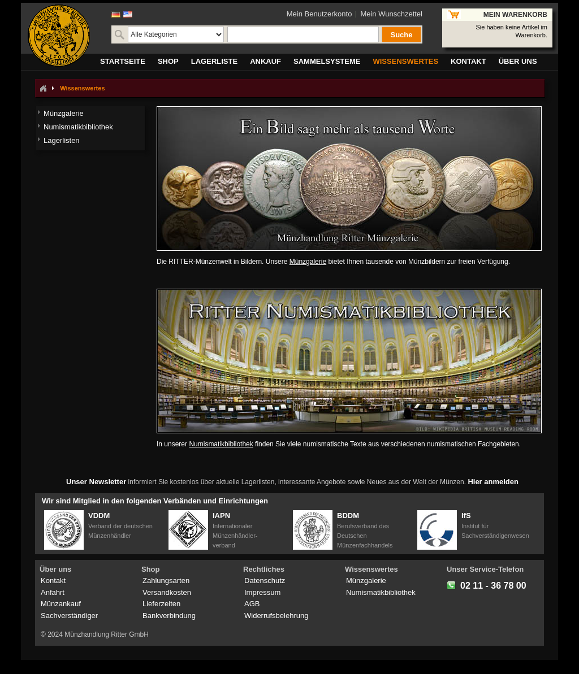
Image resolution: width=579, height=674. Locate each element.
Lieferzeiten (161, 603)
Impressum (262, 592)
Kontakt (53, 580)
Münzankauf (61, 603)
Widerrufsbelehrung (276, 615)
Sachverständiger (69, 615)
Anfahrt (52, 592)
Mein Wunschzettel (391, 14)
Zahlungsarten (165, 580)
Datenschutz (264, 580)
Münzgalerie (308, 262)
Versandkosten (166, 592)
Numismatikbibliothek (221, 444)
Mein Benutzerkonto (319, 14)
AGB (252, 603)
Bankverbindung (169, 615)
